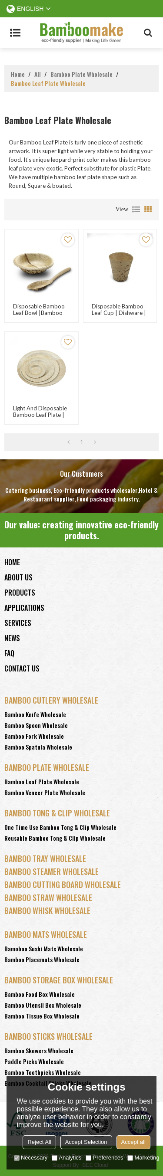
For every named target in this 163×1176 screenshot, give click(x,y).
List (136, 209)
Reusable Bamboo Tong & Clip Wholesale (55, 837)
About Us (18, 577)
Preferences (104, 1157)
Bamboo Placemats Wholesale (42, 959)
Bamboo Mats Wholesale (45, 934)
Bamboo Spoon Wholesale (36, 725)
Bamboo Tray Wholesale (45, 858)
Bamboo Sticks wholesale (48, 1036)
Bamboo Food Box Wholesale (39, 994)
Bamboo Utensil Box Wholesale (42, 1004)
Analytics (66, 1157)
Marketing (143, 1157)
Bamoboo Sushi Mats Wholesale (43, 948)
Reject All (39, 1142)
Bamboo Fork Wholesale (34, 735)
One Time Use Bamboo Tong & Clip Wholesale (60, 827)
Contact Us (22, 668)
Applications (24, 608)
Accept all (133, 1142)
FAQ (9, 653)
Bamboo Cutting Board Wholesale (62, 884)
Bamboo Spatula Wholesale (38, 746)
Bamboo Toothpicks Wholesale (42, 1072)
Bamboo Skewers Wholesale (38, 1050)
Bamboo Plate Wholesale (81, 74)
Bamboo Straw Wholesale (48, 897)
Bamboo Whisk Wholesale (47, 910)
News (12, 638)
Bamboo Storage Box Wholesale (58, 980)
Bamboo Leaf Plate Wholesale (41, 781)
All (37, 74)
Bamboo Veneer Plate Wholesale (44, 792)
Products (19, 592)
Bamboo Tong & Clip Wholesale (57, 813)
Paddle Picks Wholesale (34, 1061)
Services (17, 623)
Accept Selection (86, 1142)
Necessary (30, 1157)
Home (18, 74)
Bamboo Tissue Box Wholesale (42, 1015)
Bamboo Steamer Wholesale (51, 871)
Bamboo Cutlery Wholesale (51, 700)
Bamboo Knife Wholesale (35, 714)
